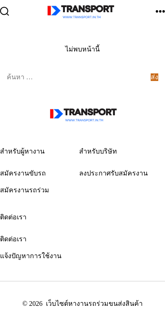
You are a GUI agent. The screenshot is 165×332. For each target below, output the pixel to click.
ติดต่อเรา (13, 239)
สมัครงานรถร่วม (24, 190)
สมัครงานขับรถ (23, 173)
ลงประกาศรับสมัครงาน (113, 173)
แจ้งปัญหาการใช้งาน (30, 255)
